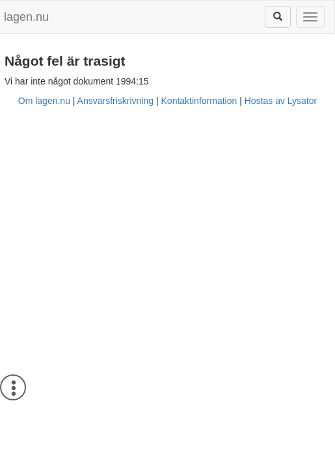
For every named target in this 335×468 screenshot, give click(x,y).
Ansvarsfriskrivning (115, 101)
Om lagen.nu (44, 101)
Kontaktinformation (199, 101)
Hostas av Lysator (281, 101)
